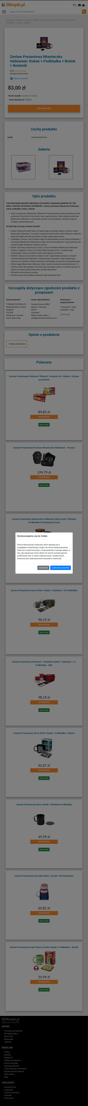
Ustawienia (43, 568)
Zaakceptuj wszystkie (60, 568)
